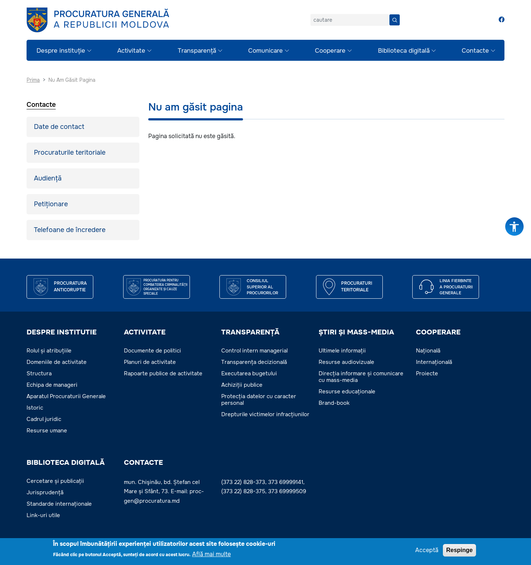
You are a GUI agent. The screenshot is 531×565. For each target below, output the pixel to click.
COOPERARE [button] (438, 332)
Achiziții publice (242, 385)
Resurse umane (47, 430)
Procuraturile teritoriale (69, 152)
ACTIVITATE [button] (145, 332)
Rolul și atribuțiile (49, 350)
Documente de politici (152, 350)
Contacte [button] (143, 462)
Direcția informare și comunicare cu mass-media (361, 377)
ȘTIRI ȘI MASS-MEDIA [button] (356, 332)
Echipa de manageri (52, 385)
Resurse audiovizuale (346, 362)
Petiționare (51, 204)
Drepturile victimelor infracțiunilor (265, 414)
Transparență (197, 51)
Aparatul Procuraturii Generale (66, 396)
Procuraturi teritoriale (356, 286)
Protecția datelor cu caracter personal (258, 400)
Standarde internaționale (59, 504)
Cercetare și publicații (55, 481)
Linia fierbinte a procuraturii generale (456, 286)
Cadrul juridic (44, 419)
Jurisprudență (45, 492)
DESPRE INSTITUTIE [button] (62, 332)
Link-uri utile (43, 515)
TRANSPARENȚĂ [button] (250, 332)
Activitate (131, 51)
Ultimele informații (342, 350)
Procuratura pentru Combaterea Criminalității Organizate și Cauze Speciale (165, 286)
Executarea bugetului (249, 373)
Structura (39, 373)
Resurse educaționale (347, 391)
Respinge (459, 550)
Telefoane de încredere (69, 230)
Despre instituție (61, 51)
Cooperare (330, 51)
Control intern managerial (254, 350)
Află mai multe (211, 554)
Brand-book (334, 403)
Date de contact (59, 127)
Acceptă (426, 550)
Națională (428, 350)
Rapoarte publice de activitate (163, 373)
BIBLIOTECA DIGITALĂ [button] (66, 462)
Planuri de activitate (150, 362)
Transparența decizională (254, 362)
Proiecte (427, 373)
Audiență (48, 178)
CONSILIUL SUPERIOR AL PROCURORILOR (262, 286)
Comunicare (265, 51)
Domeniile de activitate (57, 362)
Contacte (475, 51)
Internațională (434, 362)
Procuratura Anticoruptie (70, 286)
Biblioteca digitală (404, 51)
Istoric (35, 407)
